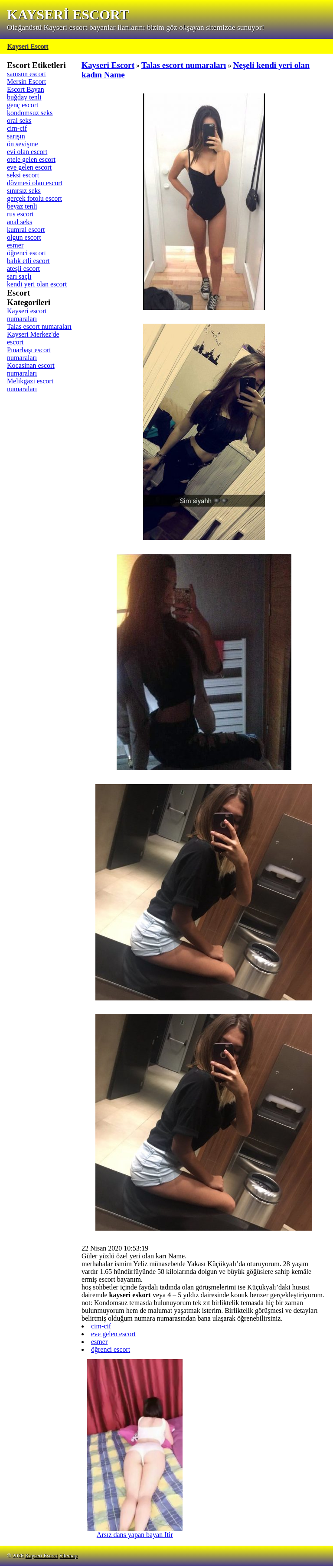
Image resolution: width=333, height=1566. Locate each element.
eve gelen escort (29, 167)
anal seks (19, 221)
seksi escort (23, 175)
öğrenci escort (26, 253)
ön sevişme (22, 144)
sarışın (16, 136)
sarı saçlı (19, 276)
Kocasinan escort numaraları (31, 369)
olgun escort (24, 237)
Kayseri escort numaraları (27, 314)
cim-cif (17, 128)
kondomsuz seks (29, 112)
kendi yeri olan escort (37, 284)
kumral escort (26, 229)
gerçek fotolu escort (34, 198)
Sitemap (68, 1556)
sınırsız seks (24, 190)
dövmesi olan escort (34, 183)
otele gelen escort (31, 159)
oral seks (19, 120)
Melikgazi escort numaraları (30, 384)
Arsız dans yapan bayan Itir (135, 1531)
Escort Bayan (25, 89)
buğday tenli (24, 97)
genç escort (22, 105)
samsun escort (26, 73)
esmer (15, 245)
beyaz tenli (22, 206)
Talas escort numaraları (39, 326)
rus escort (20, 214)
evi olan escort (27, 151)
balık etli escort (28, 260)
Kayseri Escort (27, 46)
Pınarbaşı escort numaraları (29, 353)
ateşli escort (23, 268)
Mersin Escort (26, 81)
